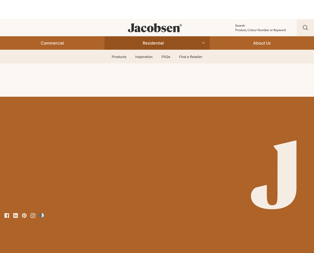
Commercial (52, 43)
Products (119, 56)
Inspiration (144, 56)
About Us (262, 43)
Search (240, 25)
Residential (153, 43)
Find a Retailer (190, 56)
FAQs (165, 56)
